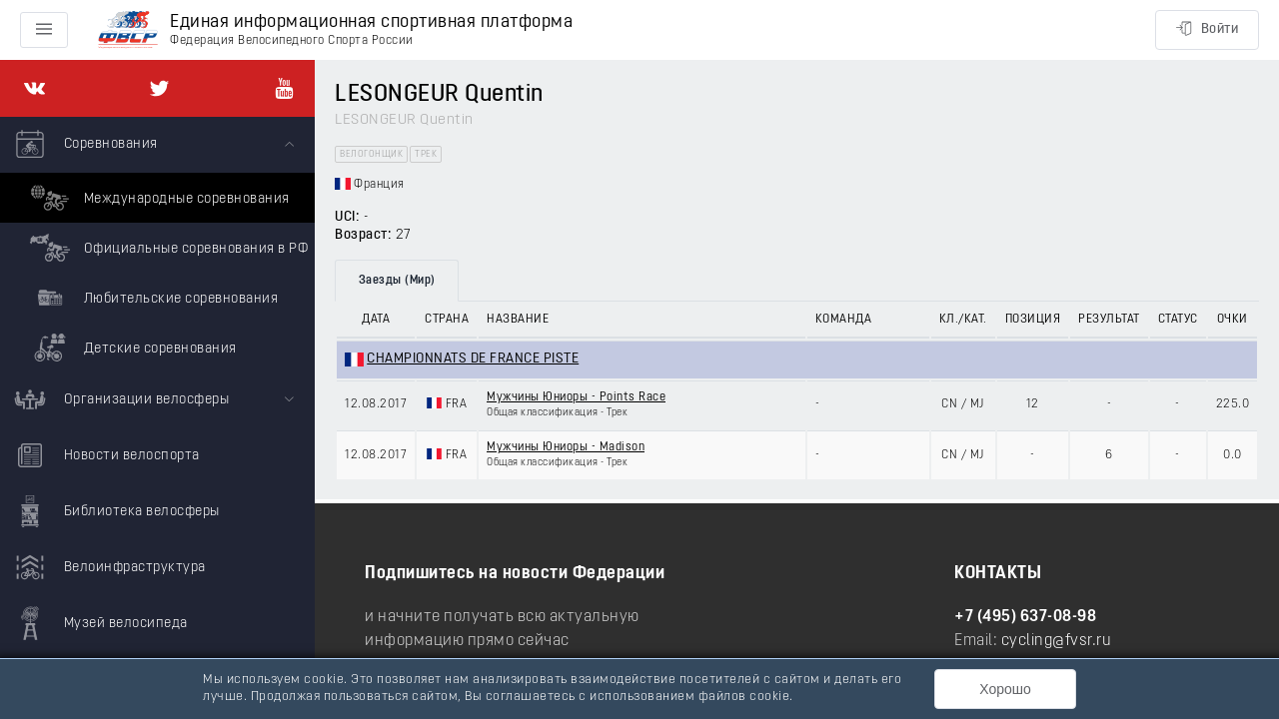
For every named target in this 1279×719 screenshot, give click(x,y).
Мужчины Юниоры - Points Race (576, 397)
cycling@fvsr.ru (1056, 641)
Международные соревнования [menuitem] (157, 198)
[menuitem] (157, 244)
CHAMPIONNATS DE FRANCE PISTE (473, 359)
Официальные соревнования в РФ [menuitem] (166, 248)
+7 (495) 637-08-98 (1025, 617)
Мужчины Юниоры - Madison (565, 447)
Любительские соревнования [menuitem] (151, 298)
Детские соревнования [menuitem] (131, 347)
